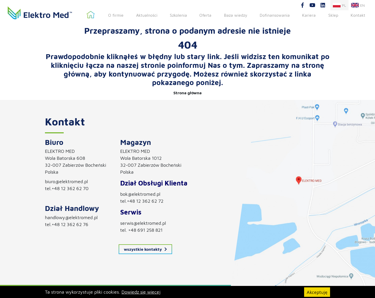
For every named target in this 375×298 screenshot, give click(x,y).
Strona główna (91, 15)
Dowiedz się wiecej (141, 292)
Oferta (205, 15)
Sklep (333, 15)
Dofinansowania (275, 15)
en (358, 5)
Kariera (309, 15)
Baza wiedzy (235, 15)
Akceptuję (317, 292)
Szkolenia (178, 15)
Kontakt (358, 15)
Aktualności (146, 15)
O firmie (116, 15)
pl (339, 5)
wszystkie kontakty (145, 249)
